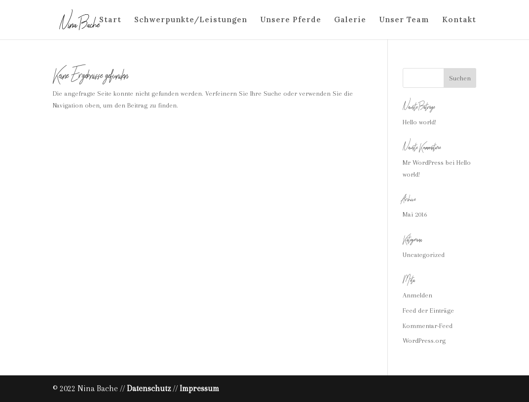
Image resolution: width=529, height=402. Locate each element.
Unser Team (404, 20)
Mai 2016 (415, 214)
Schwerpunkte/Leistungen (190, 20)
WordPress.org (424, 340)
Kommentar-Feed (428, 325)
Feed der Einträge (428, 310)
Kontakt (459, 20)
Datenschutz (149, 388)
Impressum (199, 388)
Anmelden (417, 295)
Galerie (350, 20)
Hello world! (419, 122)
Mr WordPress (423, 162)
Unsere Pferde (290, 20)
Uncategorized (424, 254)
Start (110, 20)
